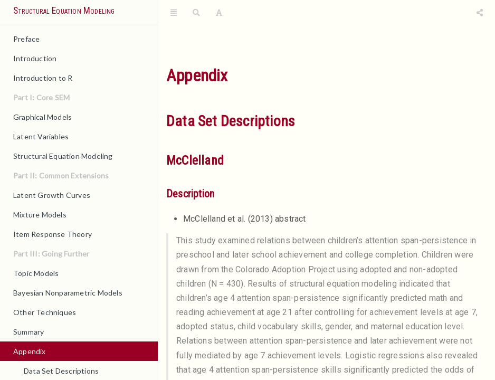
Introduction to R (42, 77)
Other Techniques (44, 312)
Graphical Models (42, 116)
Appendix (29, 351)
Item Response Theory (52, 234)
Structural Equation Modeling (64, 10)
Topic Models (36, 273)
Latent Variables (41, 136)
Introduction (34, 58)
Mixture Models (39, 214)
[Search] (196, 13)
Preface (26, 38)
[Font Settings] (219, 13)
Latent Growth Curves (51, 195)
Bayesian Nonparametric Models (67, 292)
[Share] (480, 13)
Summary (28, 331)
